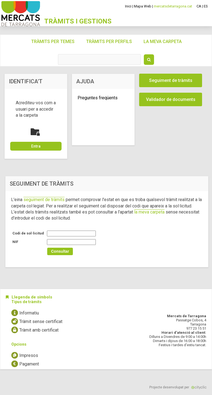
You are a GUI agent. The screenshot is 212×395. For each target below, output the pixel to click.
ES (206, 6)
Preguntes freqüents (98, 97)
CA (199, 6)
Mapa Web (142, 6)
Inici (128, 6)
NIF (15, 242)
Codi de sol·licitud (28, 233)
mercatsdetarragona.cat (173, 6)
